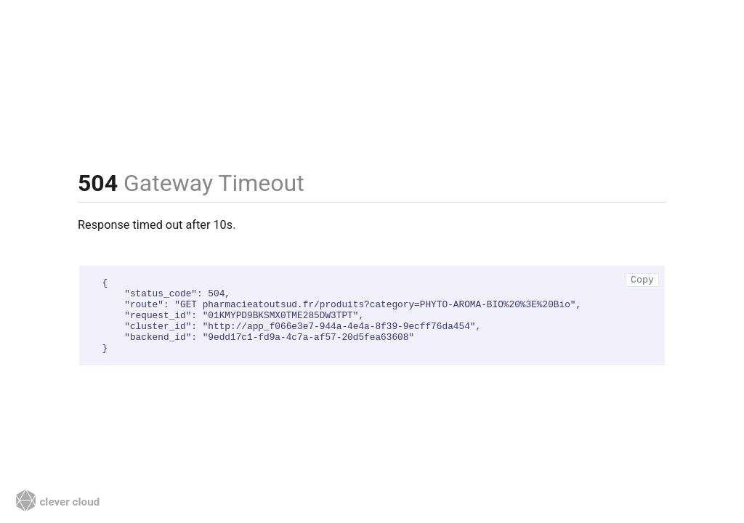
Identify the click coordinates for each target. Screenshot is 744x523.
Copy (642, 280)
